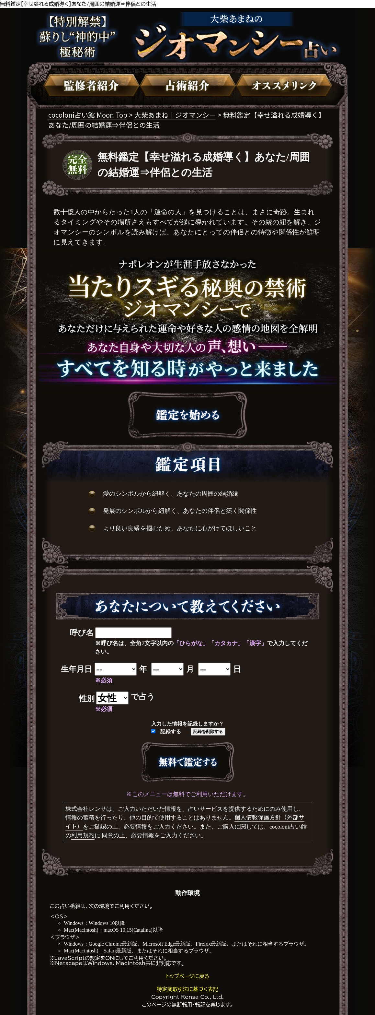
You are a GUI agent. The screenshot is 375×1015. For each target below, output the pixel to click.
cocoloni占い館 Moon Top (87, 115)
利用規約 (83, 835)
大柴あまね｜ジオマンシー (175, 115)
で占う (143, 696)
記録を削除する (208, 731)
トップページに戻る (187, 976)
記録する (166, 731)
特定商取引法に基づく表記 (187, 989)
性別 (87, 698)
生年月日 (76, 669)
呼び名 (82, 633)
